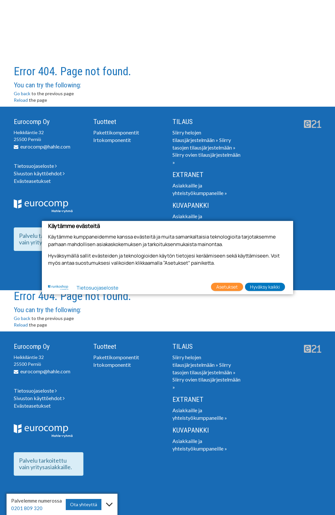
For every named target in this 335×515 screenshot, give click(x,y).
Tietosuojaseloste (35, 166)
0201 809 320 (27, 508)
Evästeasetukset (32, 181)
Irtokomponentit (112, 140)
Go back (22, 93)
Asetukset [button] (227, 287)
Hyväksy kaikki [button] (265, 287)
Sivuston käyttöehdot (39, 173)
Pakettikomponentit (116, 132)
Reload (21, 100)
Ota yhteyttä (83, 504)
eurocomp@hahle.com (45, 146)
